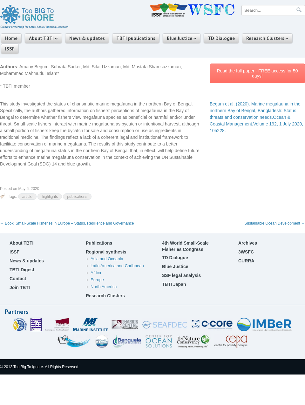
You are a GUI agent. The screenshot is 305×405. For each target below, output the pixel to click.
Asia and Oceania (107, 258)
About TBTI (41, 38)
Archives (247, 243)
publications (77, 196)
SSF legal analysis (181, 275)
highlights (50, 196)
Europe (97, 279)
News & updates (87, 38)
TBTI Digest (22, 269)
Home (11, 38)
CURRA (246, 260)
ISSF (10, 49)
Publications (99, 243)
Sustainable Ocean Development (274, 223)
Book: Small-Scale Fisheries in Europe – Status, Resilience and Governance (67, 223)
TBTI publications (135, 38)
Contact (18, 278)
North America (104, 286)
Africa (96, 272)
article (27, 196)
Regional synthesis (106, 251)
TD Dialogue (221, 38)
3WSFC (246, 251)
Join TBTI (20, 287)
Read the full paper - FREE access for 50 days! (257, 73)
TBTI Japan (174, 284)
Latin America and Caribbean (117, 265)
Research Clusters (265, 38)
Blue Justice (179, 38)
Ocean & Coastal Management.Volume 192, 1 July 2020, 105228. (256, 117)
